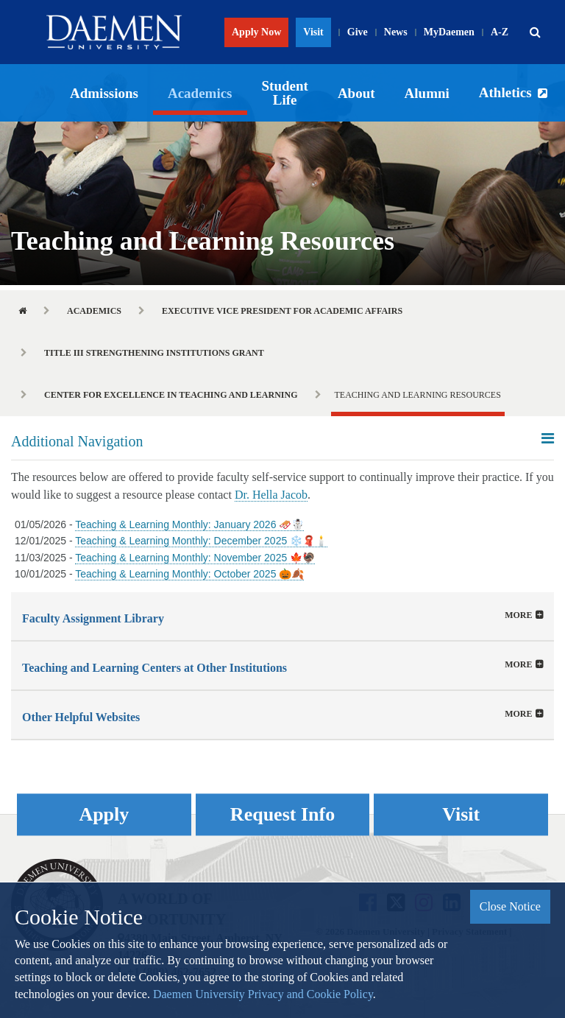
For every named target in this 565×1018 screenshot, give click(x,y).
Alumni (427, 93)
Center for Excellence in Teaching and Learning (171, 395)
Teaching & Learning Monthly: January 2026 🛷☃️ (189, 524)
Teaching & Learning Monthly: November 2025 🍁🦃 (195, 558)
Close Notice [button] (510, 906)
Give (357, 32)
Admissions (104, 93)
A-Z (499, 32)
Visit (313, 32)
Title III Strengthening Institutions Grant (154, 353)
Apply (104, 814)
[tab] (282, 616)
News (396, 32)
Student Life (285, 93)
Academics (200, 93)
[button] (535, 32)
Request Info (282, 814)
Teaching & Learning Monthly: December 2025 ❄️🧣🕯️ (201, 541)
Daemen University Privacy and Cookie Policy (263, 994)
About (356, 93)
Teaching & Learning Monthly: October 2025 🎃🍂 (189, 574)
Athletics (505, 92)
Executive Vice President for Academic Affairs (282, 311)
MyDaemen (449, 32)
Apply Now (256, 32)
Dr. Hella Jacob (271, 494)
